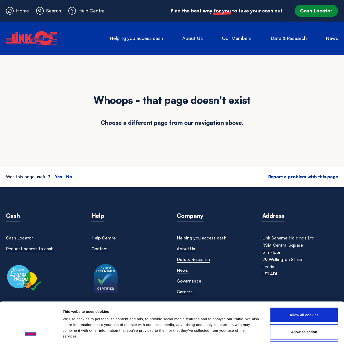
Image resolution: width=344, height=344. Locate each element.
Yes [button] (58, 176)
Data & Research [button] (289, 38)
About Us (186, 248)
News (332, 38)
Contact (99, 248)
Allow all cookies (304, 278)
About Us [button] (192, 38)
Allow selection (304, 295)
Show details (250, 335)
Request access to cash (30, 248)
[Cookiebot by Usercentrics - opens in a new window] (31, 334)
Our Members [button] (237, 38)
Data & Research (193, 259)
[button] (48, 11)
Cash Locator (316, 11)
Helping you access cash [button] (136, 38)
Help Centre (103, 237)
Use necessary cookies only (304, 312)
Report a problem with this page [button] (303, 176)
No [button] (69, 176)
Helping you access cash (201, 237)
